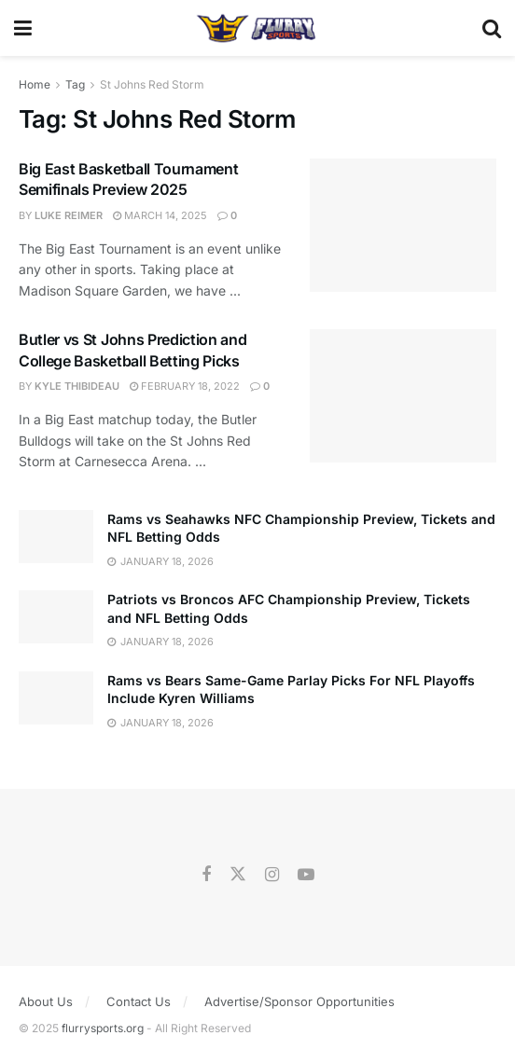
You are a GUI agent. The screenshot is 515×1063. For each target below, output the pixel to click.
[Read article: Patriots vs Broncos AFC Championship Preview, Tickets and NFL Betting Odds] (56, 616)
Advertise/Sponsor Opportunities (299, 1001)
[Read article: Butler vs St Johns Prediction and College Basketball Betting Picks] (403, 395)
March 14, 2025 (160, 215)
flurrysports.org (103, 1028)
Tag (75, 84)
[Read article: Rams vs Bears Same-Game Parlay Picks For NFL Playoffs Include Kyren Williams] (56, 698)
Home (34, 84)
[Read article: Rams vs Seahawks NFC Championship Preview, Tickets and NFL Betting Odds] (56, 536)
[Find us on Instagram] (272, 875)
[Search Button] (491, 28)
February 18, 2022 (185, 386)
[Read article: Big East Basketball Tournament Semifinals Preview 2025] (403, 225)
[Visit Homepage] (257, 28)
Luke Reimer (69, 215)
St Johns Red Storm (152, 84)
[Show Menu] (23, 28)
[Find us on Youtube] (306, 875)
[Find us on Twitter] (238, 874)
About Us (46, 1001)
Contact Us (138, 1001)
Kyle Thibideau (77, 386)
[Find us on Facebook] (206, 875)
